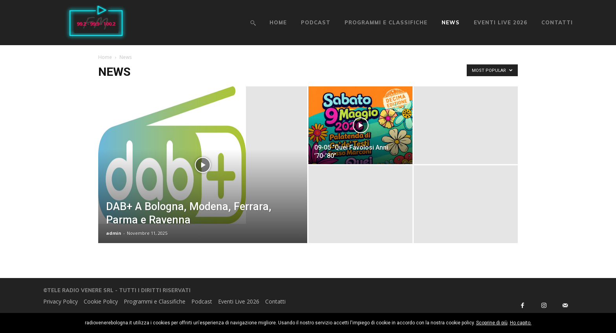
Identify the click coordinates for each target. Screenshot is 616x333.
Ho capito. (521, 323)
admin (113, 233)
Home (105, 57)
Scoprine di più (492, 323)
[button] (253, 22)
